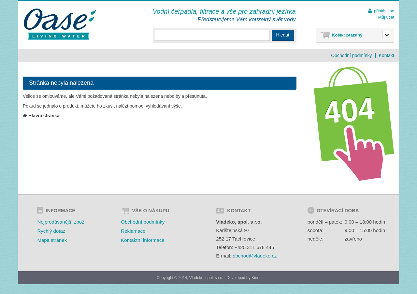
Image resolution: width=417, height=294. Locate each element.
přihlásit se (384, 10)
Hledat (282, 34)
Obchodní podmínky (351, 55)
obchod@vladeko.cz (255, 255)
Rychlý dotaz (51, 231)
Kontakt (386, 55)
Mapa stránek (52, 240)
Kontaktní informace (142, 240)
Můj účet (386, 17)
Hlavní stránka (41, 115)
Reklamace (133, 231)
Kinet (256, 277)
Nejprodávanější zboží (61, 222)
